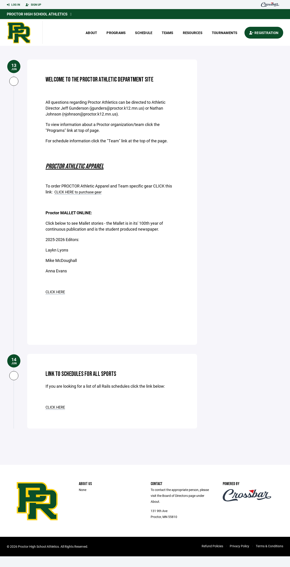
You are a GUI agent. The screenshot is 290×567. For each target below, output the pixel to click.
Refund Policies (212, 557)
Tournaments (224, 32)
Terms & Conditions (269, 557)
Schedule (143, 32)
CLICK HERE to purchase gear (81, 202)
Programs (116, 32)
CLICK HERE (57, 302)
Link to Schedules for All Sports (95, 383)
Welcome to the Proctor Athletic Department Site (96, 84)
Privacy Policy (239, 557)
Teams (167, 32)
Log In (13, 5)
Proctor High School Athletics (37, 14)
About (91, 32)
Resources (192, 32)
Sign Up (33, 5)
